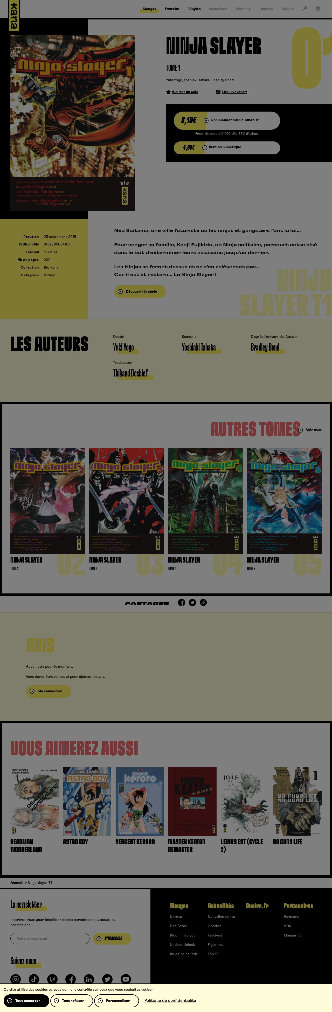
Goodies (215, 926)
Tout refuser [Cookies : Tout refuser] (73, 1001)
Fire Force (178, 926)
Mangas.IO (292, 935)
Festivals (215, 935)
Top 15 (213, 954)
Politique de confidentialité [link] (170, 1001)
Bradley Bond (222, 80)
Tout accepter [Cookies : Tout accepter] (27, 1001)
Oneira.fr (257, 906)
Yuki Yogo (174, 80)
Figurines (215, 945)
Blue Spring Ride (184, 954)
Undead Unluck (182, 945)
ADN (288, 926)
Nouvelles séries (221, 917)
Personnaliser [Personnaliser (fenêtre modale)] (118, 1001)
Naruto (176, 917)
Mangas (179, 906)
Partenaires (298, 906)
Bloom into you (183, 935)
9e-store (291, 917)
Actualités (221, 906)
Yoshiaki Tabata (197, 80)
